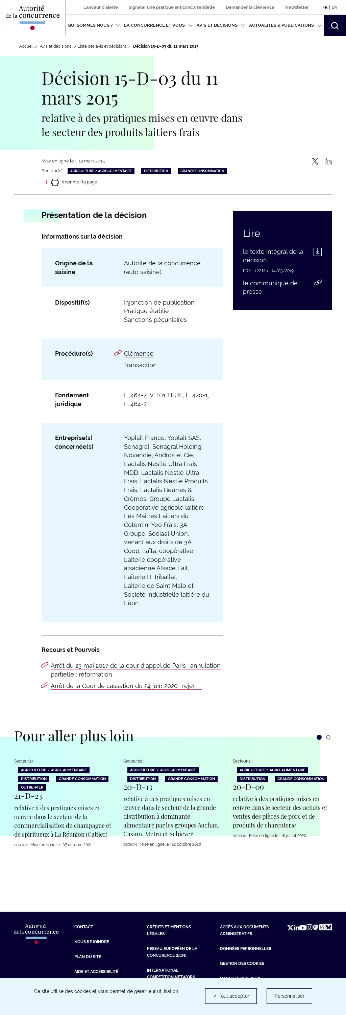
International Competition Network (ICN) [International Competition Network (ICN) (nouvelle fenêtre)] (171, 976)
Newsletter (297, 7)
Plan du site (87, 956)
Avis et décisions (221, 25)
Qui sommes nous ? (94, 25)
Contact (83, 926)
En (334, 7)
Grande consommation (202, 171)
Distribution (156, 171)
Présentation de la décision (94, 215)
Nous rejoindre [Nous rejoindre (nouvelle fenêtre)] (91, 941)
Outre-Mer (32, 787)
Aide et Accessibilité (96, 971)
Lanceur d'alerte (100, 7)
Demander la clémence (250, 7)
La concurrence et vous (158, 25)
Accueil (26, 46)
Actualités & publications (285, 25)
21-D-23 (28, 795)
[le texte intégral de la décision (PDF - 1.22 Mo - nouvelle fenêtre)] (282, 258)
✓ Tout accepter (231, 996)
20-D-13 (137, 786)
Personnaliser (289, 996)
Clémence (139, 353)
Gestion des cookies (242, 963)
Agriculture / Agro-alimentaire (101, 171)
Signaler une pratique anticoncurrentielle (172, 7)
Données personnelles (245, 948)
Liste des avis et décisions (102, 46)
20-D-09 (248, 786)
